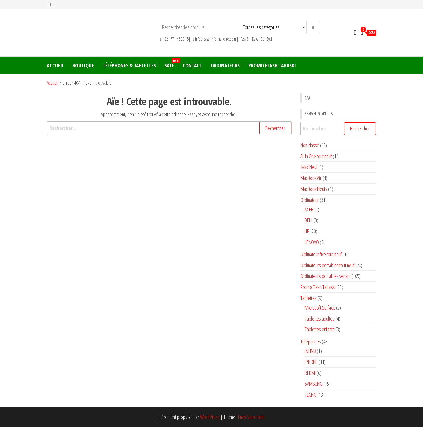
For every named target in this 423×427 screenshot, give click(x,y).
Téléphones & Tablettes (129, 65)
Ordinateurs (225, 65)
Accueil (55, 65)
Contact (192, 65)
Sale (171, 63)
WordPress (210, 416)
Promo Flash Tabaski (272, 65)
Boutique (83, 65)
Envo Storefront (251, 416)
